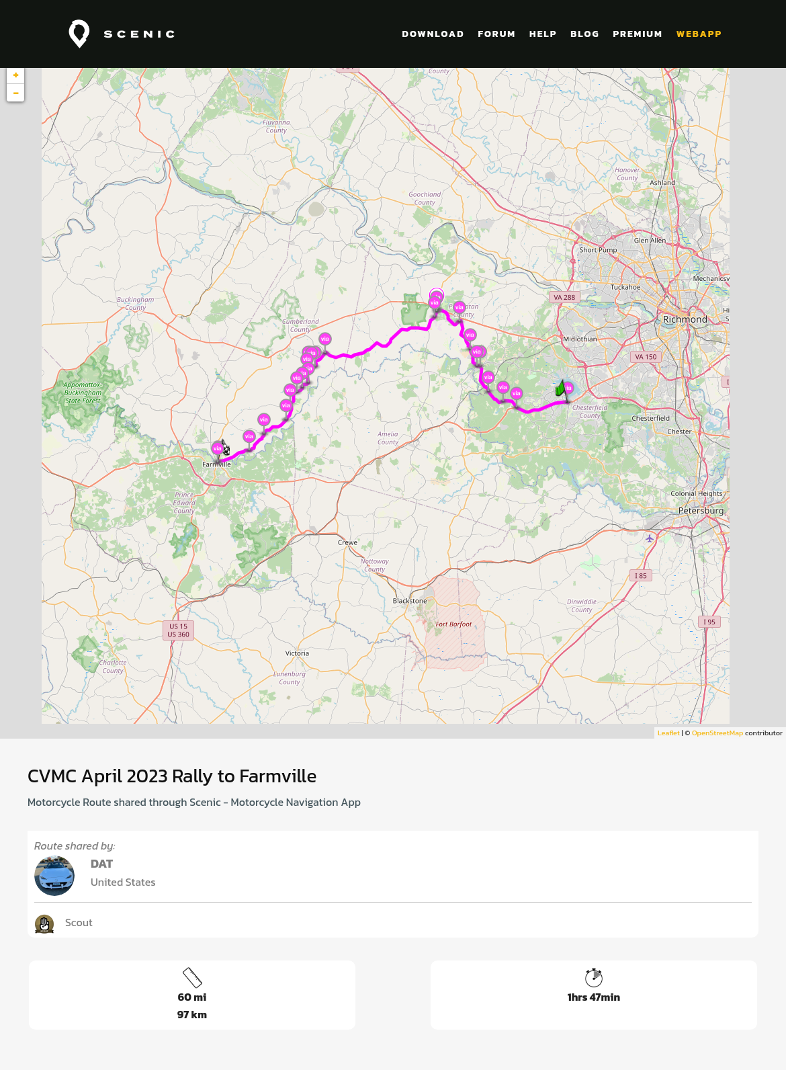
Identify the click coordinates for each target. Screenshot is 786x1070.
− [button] (15, 92)
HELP (543, 34)
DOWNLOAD (433, 34)
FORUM (497, 34)
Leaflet (669, 732)
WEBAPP (699, 34)
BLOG (584, 34)
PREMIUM (637, 34)
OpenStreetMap (717, 732)
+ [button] (15, 74)
